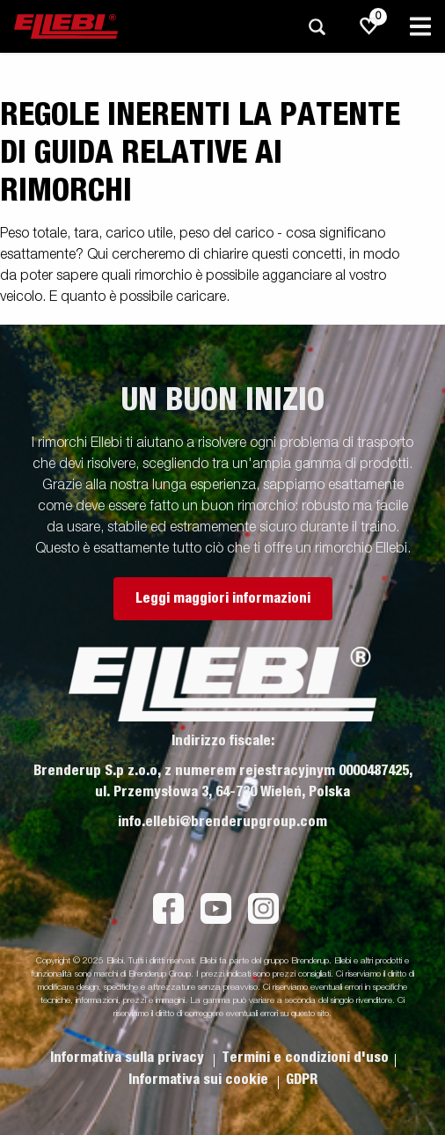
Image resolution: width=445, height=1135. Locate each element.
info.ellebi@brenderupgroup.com (222, 822)
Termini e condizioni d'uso (305, 1058)
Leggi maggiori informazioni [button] (222, 598)
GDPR (301, 1080)
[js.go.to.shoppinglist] (369, 26)
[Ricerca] (316, 27)
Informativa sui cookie (200, 1080)
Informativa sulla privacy (129, 1058)
